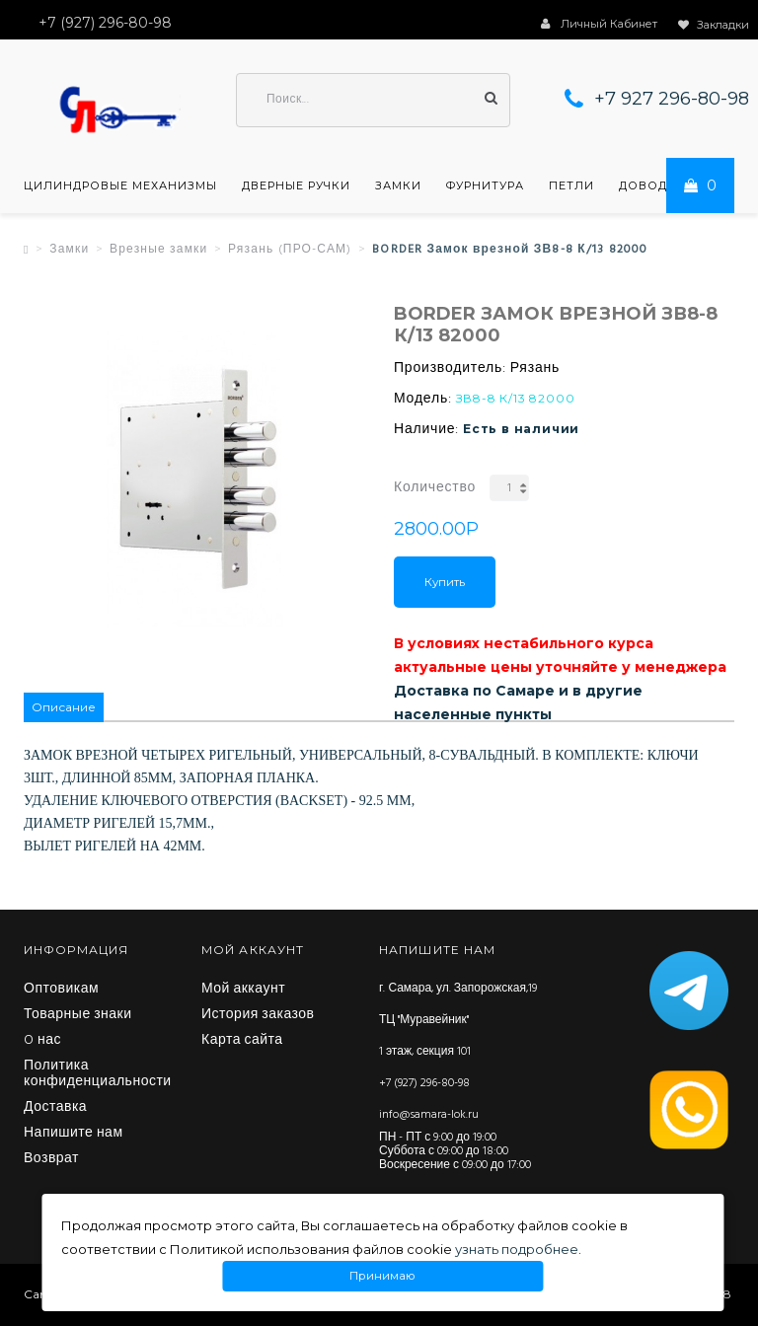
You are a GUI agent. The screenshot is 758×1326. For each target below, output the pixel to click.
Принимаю (383, 1276)
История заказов (258, 1015)
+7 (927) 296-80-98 (424, 1083)
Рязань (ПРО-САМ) (289, 250)
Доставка (55, 1108)
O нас (42, 1041)
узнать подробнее (516, 1249)
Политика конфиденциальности (98, 1074)
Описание (64, 707)
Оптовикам (61, 989)
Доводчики (661, 185)
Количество (435, 488)
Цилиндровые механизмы (120, 185)
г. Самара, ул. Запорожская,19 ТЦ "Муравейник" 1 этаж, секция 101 (458, 1020)
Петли (571, 185)
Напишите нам (73, 1134)
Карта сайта (242, 1041)
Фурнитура (485, 185)
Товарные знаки (78, 1015)
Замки (398, 185)
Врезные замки (159, 250)
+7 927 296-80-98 (671, 99)
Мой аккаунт (243, 989)
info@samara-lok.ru (429, 1115)
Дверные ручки (296, 185)
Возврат (51, 1159)
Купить (444, 582)
